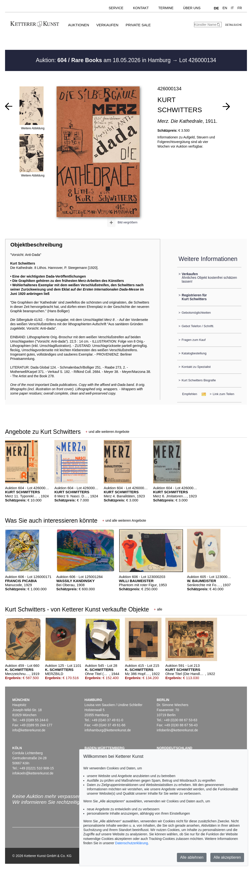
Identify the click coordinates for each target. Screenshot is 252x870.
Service (116, 8)
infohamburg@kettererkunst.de (107, 730)
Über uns (191, 8)
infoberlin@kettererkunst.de (177, 730)
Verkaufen (107, 25)
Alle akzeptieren (227, 857)
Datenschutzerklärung (131, 843)
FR (239, 8)
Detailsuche (233, 25)
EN (225, 8)
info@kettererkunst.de (28, 730)
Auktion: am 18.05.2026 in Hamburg (104, 60)
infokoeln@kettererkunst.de (32, 773)
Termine (166, 8)
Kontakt (141, 8)
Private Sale (138, 25)
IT (232, 8)
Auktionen (78, 25)
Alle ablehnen (191, 857)
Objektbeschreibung (36, 245)
